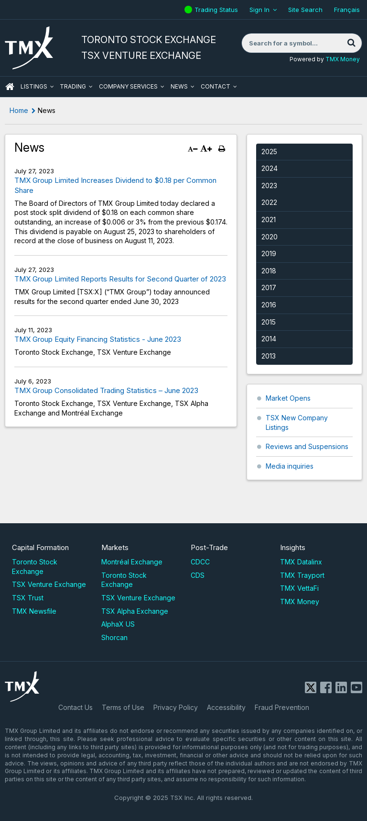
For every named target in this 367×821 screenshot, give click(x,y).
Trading (73, 86)
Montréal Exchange (131, 562)
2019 (268, 253)
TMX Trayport (302, 575)
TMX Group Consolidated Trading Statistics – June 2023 (106, 390)
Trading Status (217, 9)
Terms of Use (123, 707)
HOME (9, 87)
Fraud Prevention (282, 707)
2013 (268, 356)
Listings (34, 86)
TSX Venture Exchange (49, 584)
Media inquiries (289, 466)
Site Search (305, 9)
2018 (268, 271)
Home (19, 110)
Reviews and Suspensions (307, 446)
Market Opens (288, 398)
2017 (268, 287)
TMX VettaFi (299, 588)
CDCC (200, 562)
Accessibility (226, 707)
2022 (269, 202)
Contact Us (75, 707)
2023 (269, 185)
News (179, 86)
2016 (268, 305)
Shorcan (114, 637)
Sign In (259, 9)
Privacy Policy (175, 707)
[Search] (351, 43)
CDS (198, 575)
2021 (268, 219)
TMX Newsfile (34, 611)
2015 (268, 322)
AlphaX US (118, 624)
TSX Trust (27, 598)
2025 (269, 151)
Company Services (128, 86)
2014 (268, 339)
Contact (215, 86)
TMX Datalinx (301, 562)
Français (347, 9)
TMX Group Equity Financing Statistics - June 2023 (97, 339)
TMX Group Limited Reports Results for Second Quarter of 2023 (120, 278)
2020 (269, 237)
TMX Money (342, 59)
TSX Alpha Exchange (134, 611)
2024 (269, 168)
